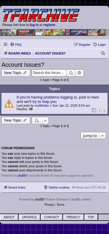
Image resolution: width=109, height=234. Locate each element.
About (9, 217)
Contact (51, 217)
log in (34, 25)
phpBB (22, 175)
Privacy (73, 217)
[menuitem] (16, 44)
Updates (29, 217)
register (49, 25)
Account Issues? (22, 64)
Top (91, 217)
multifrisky (42, 105)
